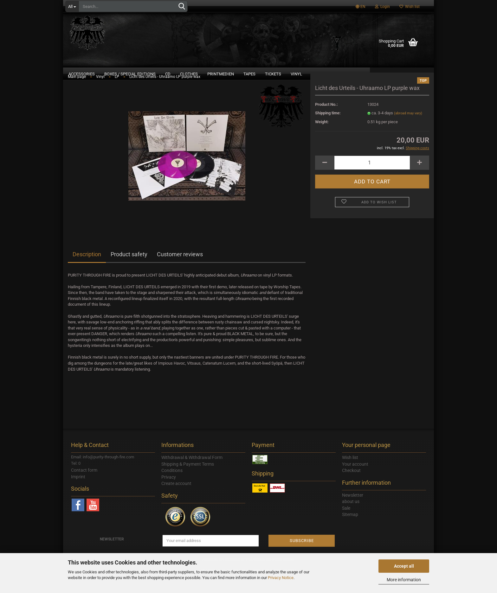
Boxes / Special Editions (130, 74)
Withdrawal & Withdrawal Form (192, 473)
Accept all (404, 566)
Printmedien (220, 74)
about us (350, 517)
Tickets (273, 74)
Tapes (249, 74)
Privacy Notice (281, 577)
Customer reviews (180, 270)
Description (87, 270)
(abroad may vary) (408, 130)
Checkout (351, 486)
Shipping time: (328, 129)
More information (404, 579)
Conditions (172, 486)
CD (168, 74)
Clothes (189, 74)
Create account (176, 499)
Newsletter (352, 511)
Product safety (129, 270)
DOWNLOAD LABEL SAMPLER (402, 74)
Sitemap (350, 530)
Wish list (409, 6)
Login (382, 6)
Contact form (84, 486)
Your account (355, 480)
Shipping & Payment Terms (187, 480)
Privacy (168, 493)
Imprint (78, 493)
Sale (346, 524)
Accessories (81, 74)
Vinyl (296, 74)
